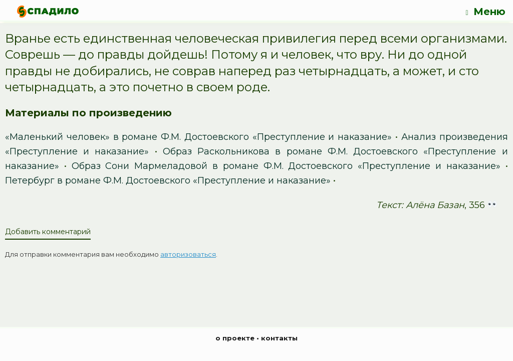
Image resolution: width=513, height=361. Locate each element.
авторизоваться (188, 254)
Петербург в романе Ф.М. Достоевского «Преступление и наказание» (168, 180)
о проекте (234, 338)
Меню (485, 12)
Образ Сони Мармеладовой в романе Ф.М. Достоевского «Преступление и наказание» (286, 165)
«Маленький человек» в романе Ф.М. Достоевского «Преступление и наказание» (198, 136)
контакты (279, 338)
